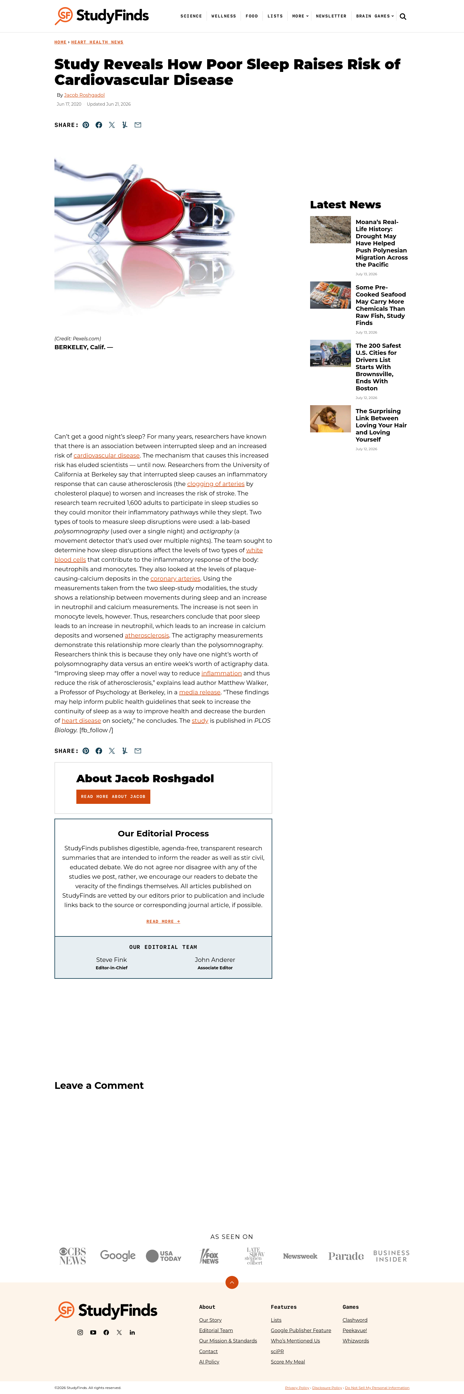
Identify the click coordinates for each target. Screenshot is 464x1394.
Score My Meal (288, 1362)
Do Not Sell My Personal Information (377, 1387)
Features (284, 1307)
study (200, 720)
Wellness (224, 16)
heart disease (81, 720)
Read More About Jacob (113, 796)
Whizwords (356, 1341)
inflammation (222, 673)
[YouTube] (93, 1332)
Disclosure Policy (327, 1387)
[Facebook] (106, 1332)
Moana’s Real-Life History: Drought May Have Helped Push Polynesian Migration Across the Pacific (382, 243)
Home (60, 42)
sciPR (277, 1351)
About (207, 1307)
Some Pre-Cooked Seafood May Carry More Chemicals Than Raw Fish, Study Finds (381, 305)
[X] (119, 1332)
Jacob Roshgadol (84, 95)
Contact (208, 1351)
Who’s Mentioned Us (295, 1341)
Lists (275, 16)
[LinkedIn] (132, 1332)
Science (191, 16)
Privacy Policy (297, 1387)
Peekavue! (355, 1330)
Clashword (355, 1320)
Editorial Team (216, 1330)
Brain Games (373, 16)
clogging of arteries (216, 483)
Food (252, 16)
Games (351, 1307)
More (298, 16)
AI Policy (209, 1362)
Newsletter (331, 16)
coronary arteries (175, 578)
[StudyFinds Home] (101, 16)
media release (199, 692)
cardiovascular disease (107, 455)
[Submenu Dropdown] (307, 16)
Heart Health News (97, 42)
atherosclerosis (147, 635)
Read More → (163, 921)
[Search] (403, 16)
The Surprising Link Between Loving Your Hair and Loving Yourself (381, 425)
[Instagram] (80, 1332)
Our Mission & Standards (228, 1341)
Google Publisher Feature (301, 1330)
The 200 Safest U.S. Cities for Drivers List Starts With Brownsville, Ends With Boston (378, 367)
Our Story (210, 1320)
